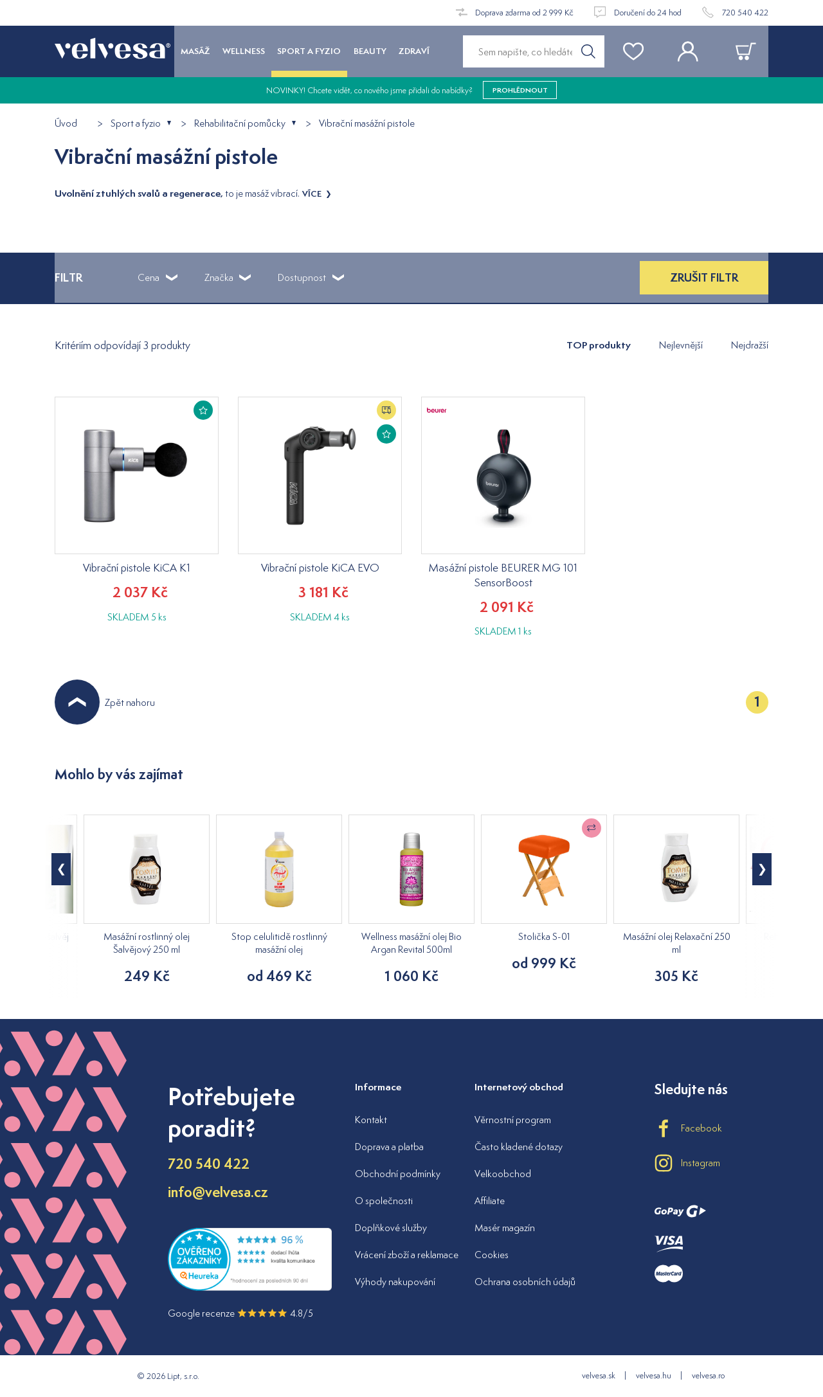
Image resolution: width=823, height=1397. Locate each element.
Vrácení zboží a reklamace (406, 1254)
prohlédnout (520, 90)
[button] (762, 869)
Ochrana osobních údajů (525, 1281)
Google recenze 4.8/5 (240, 1313)
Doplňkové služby (391, 1227)
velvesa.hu (653, 1375)
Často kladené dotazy (519, 1146)
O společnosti (384, 1200)
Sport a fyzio (136, 123)
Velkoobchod (503, 1173)
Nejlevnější (681, 345)
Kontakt (371, 1119)
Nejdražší (749, 345)
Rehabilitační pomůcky (239, 123)
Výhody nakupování (395, 1281)
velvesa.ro (708, 1375)
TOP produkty (598, 345)
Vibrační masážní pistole (367, 123)
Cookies (492, 1254)
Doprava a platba (389, 1146)
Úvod (66, 123)
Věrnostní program (513, 1119)
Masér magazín (505, 1227)
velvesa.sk (598, 1375)
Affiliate (490, 1200)
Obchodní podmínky (397, 1173)
